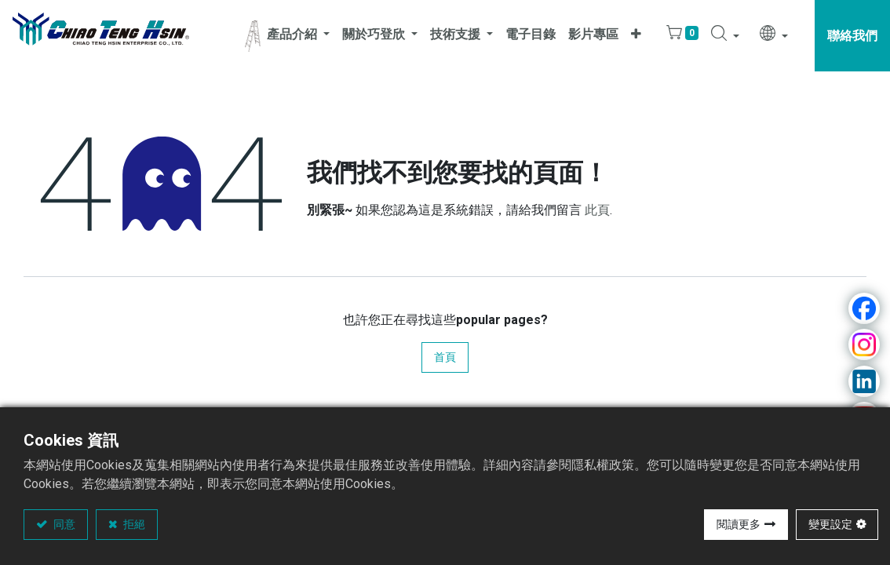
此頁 (597, 209)
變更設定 (830, 524)
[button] (636, 35)
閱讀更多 (739, 524)
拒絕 (133, 524)
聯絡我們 (852, 35)
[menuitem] (530, 35)
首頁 (445, 357)
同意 (63, 524)
